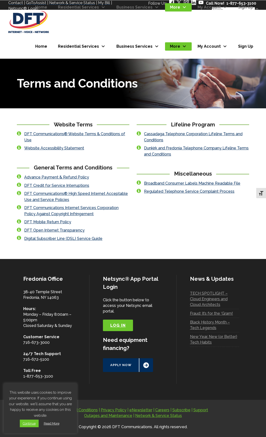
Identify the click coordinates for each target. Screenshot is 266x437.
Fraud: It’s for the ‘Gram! (211, 313)
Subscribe (181, 410)
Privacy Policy (113, 410)
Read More (51, 423)
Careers (162, 410)
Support (200, 410)
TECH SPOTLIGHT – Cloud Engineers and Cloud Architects (209, 299)
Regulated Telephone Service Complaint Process (189, 191)
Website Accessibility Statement (54, 148)
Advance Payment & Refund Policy (56, 177)
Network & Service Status (158, 415)
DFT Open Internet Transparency (54, 230)
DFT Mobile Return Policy (47, 222)
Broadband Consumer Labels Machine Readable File (192, 183)
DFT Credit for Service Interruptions (56, 185)
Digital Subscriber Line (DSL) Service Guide (63, 238)
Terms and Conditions (78, 410)
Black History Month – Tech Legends (210, 325)
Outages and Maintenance (108, 415)
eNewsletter (140, 410)
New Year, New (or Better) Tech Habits (213, 339)
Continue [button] (29, 423)
